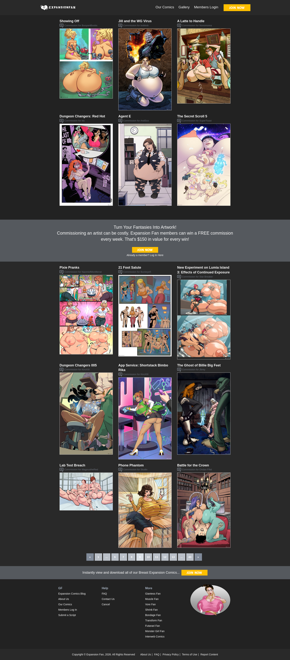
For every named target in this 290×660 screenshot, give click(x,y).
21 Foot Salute (129, 267)
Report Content (209, 654)
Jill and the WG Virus (135, 21)
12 (164, 557)
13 (173, 557)
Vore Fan (150, 604)
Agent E (124, 116)
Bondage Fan (153, 615)
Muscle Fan (152, 599)
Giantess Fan (153, 593)
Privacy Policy (171, 654)
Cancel (106, 604)
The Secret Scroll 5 (192, 116)
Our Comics (165, 7)
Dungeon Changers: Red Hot (82, 116)
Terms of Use (189, 654)
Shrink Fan (151, 609)
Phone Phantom (131, 465)
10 (148, 557)
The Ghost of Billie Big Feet (199, 365)
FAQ (104, 593)
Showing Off (69, 21)
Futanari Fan (152, 625)
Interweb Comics (154, 636)
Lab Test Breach (72, 465)
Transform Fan (153, 620)
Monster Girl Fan (154, 631)
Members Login (206, 7)
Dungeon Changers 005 (78, 365)
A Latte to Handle (190, 21)
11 (156, 557)
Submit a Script (67, 615)
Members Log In (67, 609)
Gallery (184, 7)
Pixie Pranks (69, 267)
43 (189, 557)
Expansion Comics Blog (72, 593)
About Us (63, 599)
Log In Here (156, 255)
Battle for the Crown (193, 465)
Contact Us (108, 599)
